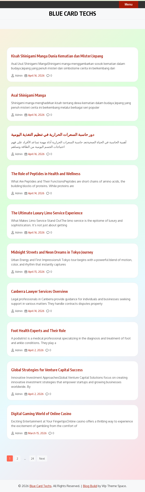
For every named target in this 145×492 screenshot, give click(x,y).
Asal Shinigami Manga (28, 95)
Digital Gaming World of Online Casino (41, 413)
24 (32, 458)
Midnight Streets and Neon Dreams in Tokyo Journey (52, 252)
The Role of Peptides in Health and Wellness (45, 173)
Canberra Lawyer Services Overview (39, 291)
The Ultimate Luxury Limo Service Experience (47, 212)
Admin (19, 75)
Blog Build (90, 486)
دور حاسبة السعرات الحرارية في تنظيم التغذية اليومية (52, 134)
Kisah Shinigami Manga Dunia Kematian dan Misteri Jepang (57, 55)
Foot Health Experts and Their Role (38, 330)
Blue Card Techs (72, 13)
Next (42, 458)
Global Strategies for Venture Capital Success (47, 369)
